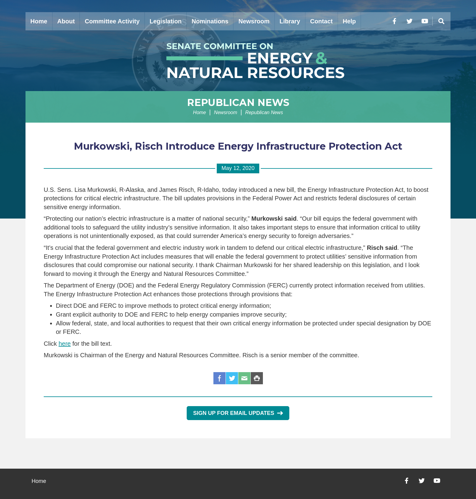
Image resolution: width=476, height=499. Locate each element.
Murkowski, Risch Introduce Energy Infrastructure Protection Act (238, 146)
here (65, 343)
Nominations (210, 21)
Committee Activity (112, 21)
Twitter (232, 378)
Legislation (166, 21)
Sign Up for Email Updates (238, 413)
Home (38, 21)
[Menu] (441, 21)
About (66, 21)
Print (257, 378)
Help (349, 21)
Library (290, 21)
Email (244, 378)
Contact (321, 21)
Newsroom (253, 21)
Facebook (219, 378)
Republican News (238, 102)
